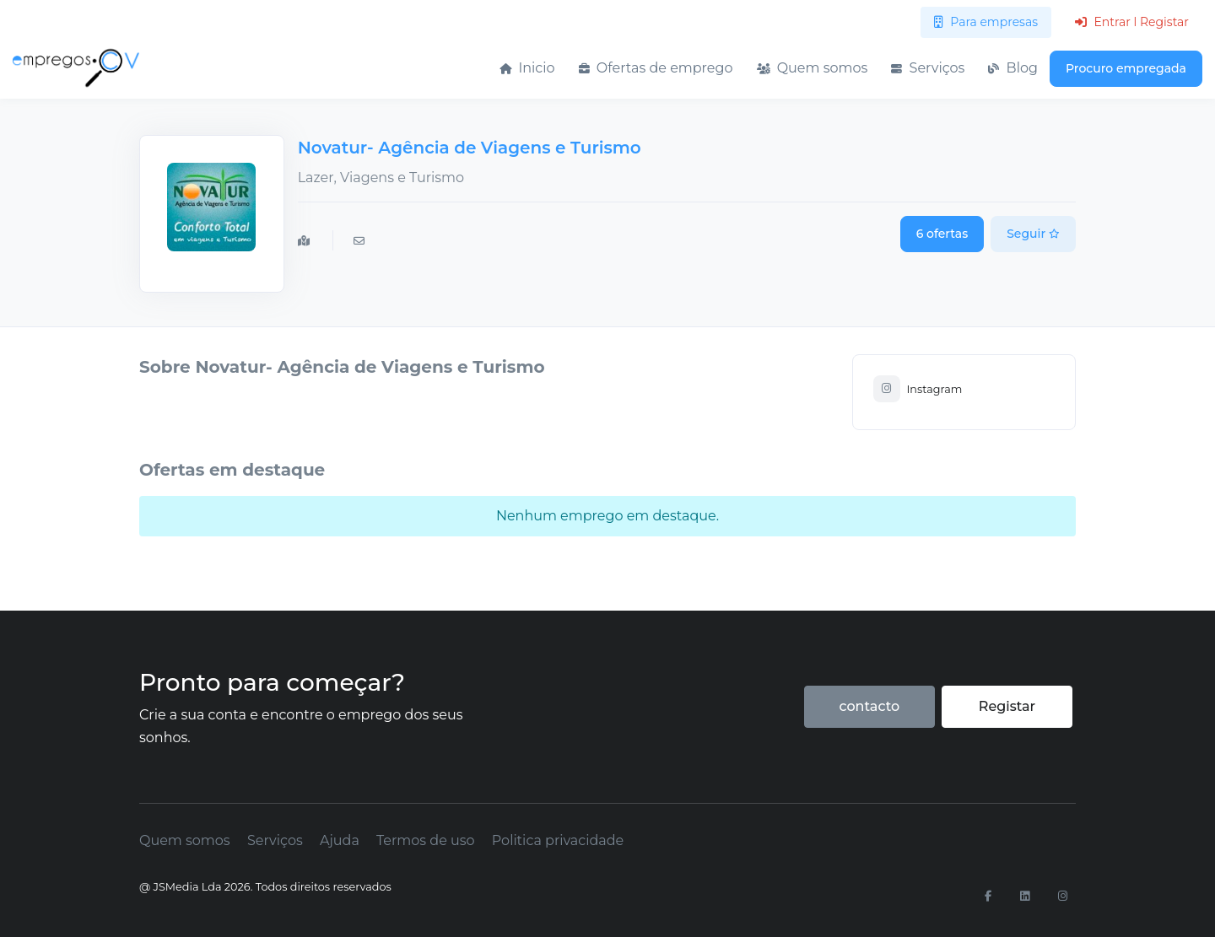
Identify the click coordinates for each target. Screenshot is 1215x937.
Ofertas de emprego (656, 68)
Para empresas (986, 22)
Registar (1007, 706)
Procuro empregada (1126, 68)
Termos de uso (425, 840)
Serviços (927, 68)
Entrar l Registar (1132, 22)
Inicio (527, 68)
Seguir (1033, 233)
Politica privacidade (558, 840)
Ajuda (339, 840)
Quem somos (812, 68)
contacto (869, 706)
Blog (1013, 68)
